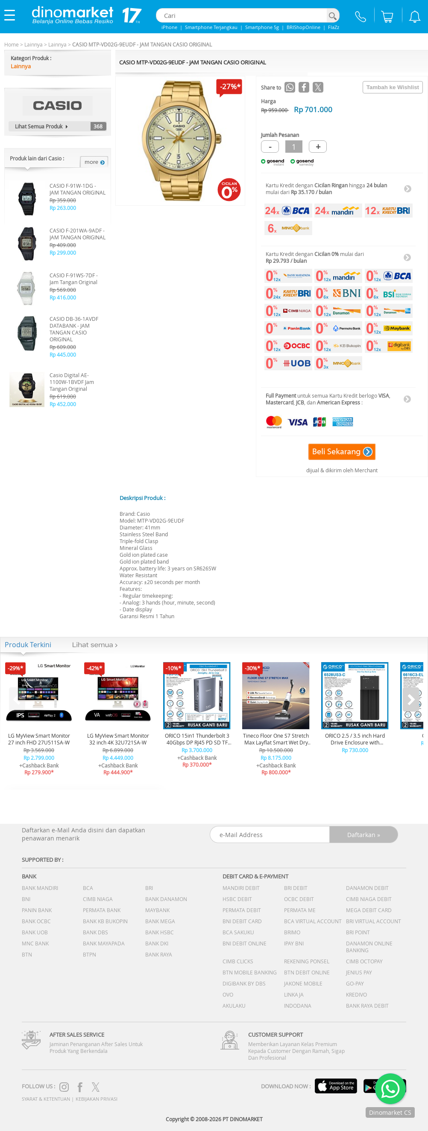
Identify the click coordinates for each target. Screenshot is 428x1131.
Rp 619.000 (63, 396)
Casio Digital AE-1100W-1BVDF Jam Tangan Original (72, 382)
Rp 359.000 (63, 200)
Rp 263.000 (63, 207)
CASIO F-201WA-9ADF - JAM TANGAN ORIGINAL (78, 234)
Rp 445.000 (63, 354)
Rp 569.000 (63, 289)
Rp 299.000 (63, 252)
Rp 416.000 (63, 297)
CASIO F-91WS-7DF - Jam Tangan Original (74, 278)
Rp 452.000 (63, 404)
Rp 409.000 (63, 244)
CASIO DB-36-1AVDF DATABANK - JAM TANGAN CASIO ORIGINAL (74, 329)
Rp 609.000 (63, 346)
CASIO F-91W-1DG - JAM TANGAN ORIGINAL (78, 189)
